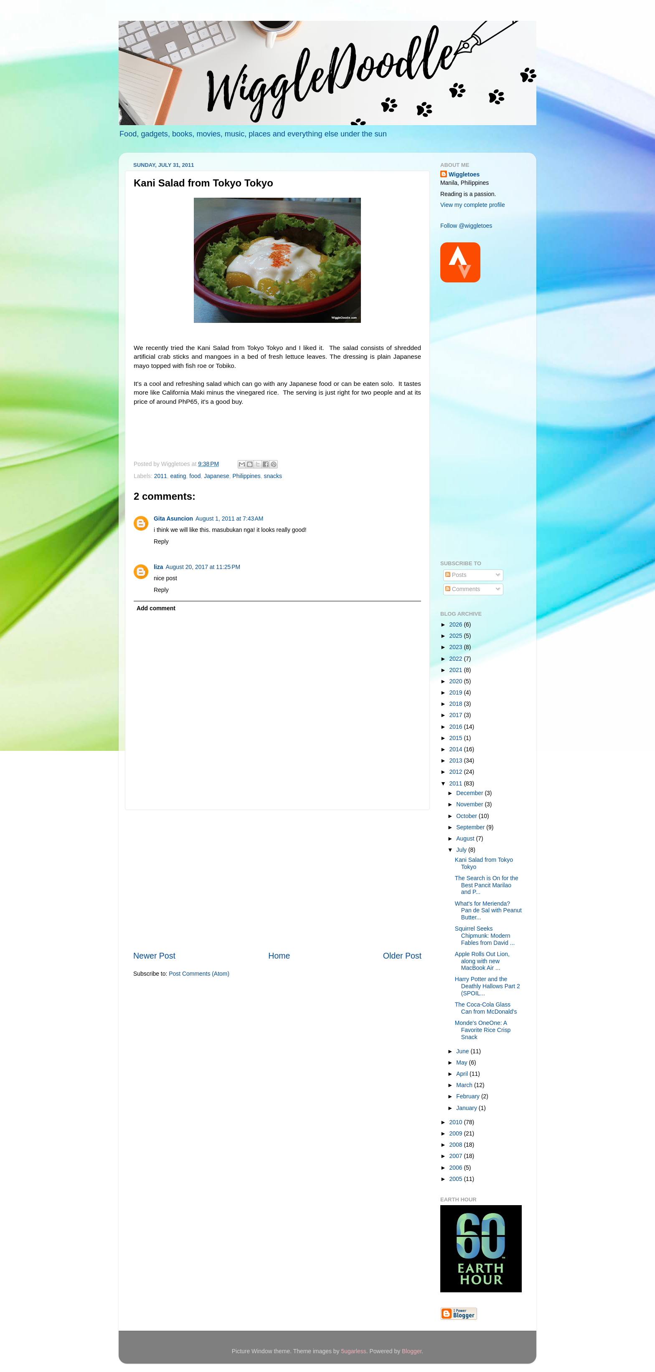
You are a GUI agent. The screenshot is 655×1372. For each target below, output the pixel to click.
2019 (456, 692)
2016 (456, 726)
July (462, 849)
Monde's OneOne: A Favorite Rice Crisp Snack (483, 1030)
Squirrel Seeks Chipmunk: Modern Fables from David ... (485, 935)
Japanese (216, 476)
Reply (161, 541)
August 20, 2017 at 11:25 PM (202, 567)
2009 (456, 1133)
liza (158, 567)
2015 (456, 738)
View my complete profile (472, 204)
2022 (456, 658)
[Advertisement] (277, 880)
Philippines (246, 476)
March (465, 1085)
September (471, 827)
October (467, 816)
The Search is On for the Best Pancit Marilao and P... (486, 885)
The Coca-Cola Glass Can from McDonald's (486, 1008)
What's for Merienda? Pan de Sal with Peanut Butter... (488, 910)
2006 (456, 1167)
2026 (456, 624)
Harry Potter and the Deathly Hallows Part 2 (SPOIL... (487, 986)
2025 (456, 635)
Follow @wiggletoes (466, 225)
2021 (456, 670)
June (463, 1051)
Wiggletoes (464, 174)
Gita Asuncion (173, 518)
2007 (456, 1156)
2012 (456, 771)
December (470, 793)
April (463, 1073)
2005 (456, 1179)
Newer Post (154, 955)
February (468, 1096)
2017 (456, 715)
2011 (160, 476)
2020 (456, 681)
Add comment (156, 608)
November (470, 804)
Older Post (402, 955)
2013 (456, 760)
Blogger (411, 1351)
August (466, 838)
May (462, 1062)
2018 (456, 703)
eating (178, 476)
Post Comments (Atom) (199, 973)
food (195, 476)
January (467, 1108)
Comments (462, 589)
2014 (456, 749)
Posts (456, 574)
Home (279, 955)
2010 (456, 1122)
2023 (456, 647)
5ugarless (353, 1351)
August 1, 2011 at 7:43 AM (229, 518)
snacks (273, 476)
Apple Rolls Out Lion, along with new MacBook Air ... (482, 961)
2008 (456, 1144)
